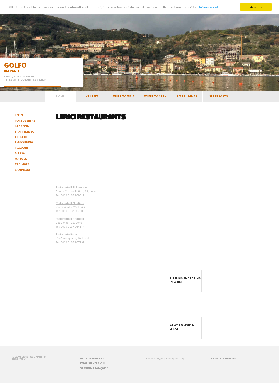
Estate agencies (223, 358)
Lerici (19, 115)
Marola (21, 159)
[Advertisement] (83, 153)
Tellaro (21, 137)
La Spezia (22, 126)
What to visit (123, 97)
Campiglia (22, 169)
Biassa (20, 153)
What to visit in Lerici (182, 327)
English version (92, 363)
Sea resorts (218, 97)
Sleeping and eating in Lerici (185, 280)
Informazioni (208, 7)
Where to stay (155, 97)
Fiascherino (24, 142)
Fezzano (21, 148)
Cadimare (22, 164)
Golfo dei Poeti (92, 358)
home (60, 96)
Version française (94, 368)
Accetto (256, 7)
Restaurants (187, 97)
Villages (92, 97)
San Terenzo (24, 131)
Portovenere (25, 121)
